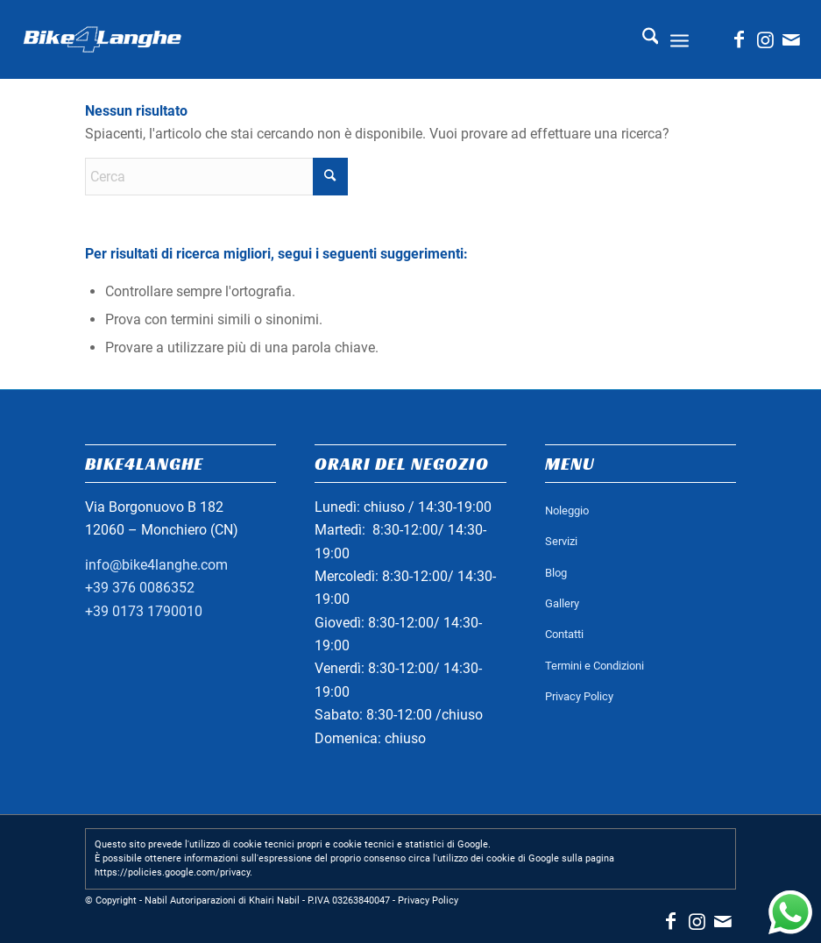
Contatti (564, 634)
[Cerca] (642, 39)
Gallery (562, 603)
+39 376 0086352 (140, 587)
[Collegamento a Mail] (791, 39)
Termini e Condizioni (594, 665)
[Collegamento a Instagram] (765, 39)
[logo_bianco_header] (102, 39)
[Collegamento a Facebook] (738, 39)
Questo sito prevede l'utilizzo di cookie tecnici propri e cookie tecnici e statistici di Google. (293, 844)
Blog (556, 572)
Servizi (561, 541)
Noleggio (567, 510)
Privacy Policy (579, 696)
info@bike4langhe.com (156, 565)
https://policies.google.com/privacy (172, 872)
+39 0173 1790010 (143, 611)
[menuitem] (642, 39)
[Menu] (679, 39)
